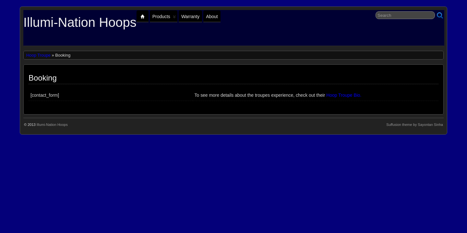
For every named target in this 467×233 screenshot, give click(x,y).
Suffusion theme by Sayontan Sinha (414, 125)
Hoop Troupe (38, 55)
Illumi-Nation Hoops (80, 22)
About (212, 16)
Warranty (190, 16)
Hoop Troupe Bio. (343, 95)
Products (164, 18)
